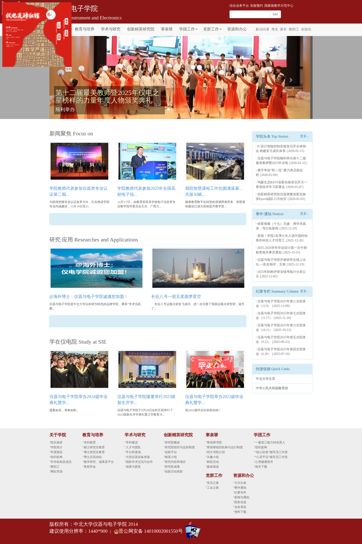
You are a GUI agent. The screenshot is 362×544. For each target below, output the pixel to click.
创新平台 (171, 452)
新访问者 (262, 29)
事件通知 (240, 487)
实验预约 (256, 5)
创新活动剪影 (174, 471)
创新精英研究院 (140, 29)
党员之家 (213, 483)
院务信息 (240, 502)
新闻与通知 (241, 497)
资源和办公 (237, 29)
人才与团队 (133, 447)
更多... (304, 136)
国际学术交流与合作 (139, 462)
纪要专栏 (240, 492)
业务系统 (240, 507)
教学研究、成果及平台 (99, 462)
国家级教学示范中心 (278, 5)
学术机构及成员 (61, 462)
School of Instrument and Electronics (85, 18)
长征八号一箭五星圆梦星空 (176, 296)
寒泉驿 (167, 29)
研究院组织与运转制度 (180, 447)
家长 (283, 29)
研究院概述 (172, 442)
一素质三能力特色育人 (270, 442)
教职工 (294, 29)
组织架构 (261, 447)
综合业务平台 (239, 5)
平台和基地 (133, 452)
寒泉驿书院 (214, 442)
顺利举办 (65, 109)
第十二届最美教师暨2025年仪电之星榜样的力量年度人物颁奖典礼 (107, 96)
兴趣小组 (213, 457)
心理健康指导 (264, 462)
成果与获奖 (133, 466)
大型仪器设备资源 (138, 457)
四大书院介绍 (216, 452)
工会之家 (213, 487)
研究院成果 (172, 466)
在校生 (306, 29)
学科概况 (132, 442)
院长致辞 (57, 442)
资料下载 (240, 512)
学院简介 (57, 447)
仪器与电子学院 (73, 8)
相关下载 (261, 466)
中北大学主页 (265, 379)
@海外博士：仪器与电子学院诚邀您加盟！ (88, 296)
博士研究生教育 (94, 452)
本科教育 (90, 442)
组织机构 (57, 457)
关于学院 (57, 435)
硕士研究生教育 (94, 447)
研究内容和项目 (175, 462)
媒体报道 (213, 466)
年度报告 (57, 452)
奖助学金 (90, 466)
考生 (274, 29)
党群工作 (211, 29)
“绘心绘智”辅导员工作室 (271, 452)
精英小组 (171, 457)
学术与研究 (111, 29)
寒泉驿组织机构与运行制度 (225, 447)
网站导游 (57, 471)
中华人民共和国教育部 (272, 388)
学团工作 (187, 29)
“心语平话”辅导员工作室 (271, 457)
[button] (197, 27)
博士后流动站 (93, 457)
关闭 (68, 68)
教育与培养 (84, 29)
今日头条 (240, 483)
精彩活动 (213, 462)
